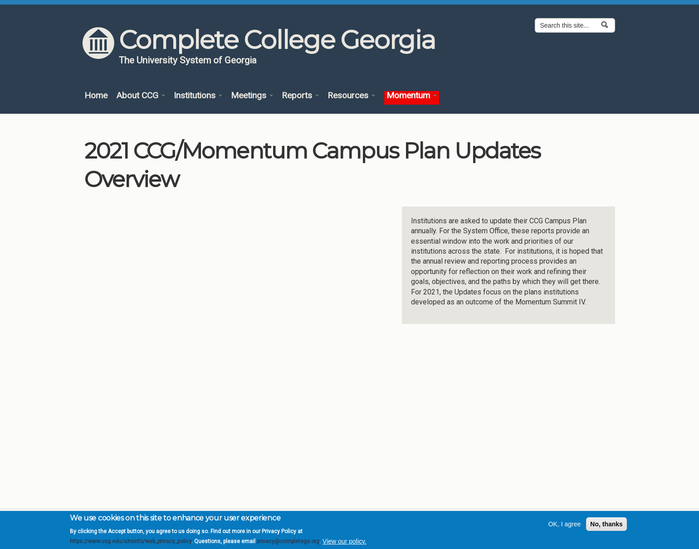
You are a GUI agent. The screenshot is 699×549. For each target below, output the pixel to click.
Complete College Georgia (277, 39)
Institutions (198, 96)
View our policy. (345, 541)
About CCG (140, 96)
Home (96, 96)
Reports (300, 96)
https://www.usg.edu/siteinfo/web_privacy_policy (130, 541)
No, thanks (606, 524)
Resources (351, 96)
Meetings (252, 96)
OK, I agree (564, 524)
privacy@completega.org (288, 541)
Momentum (411, 96)
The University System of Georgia (188, 60)
